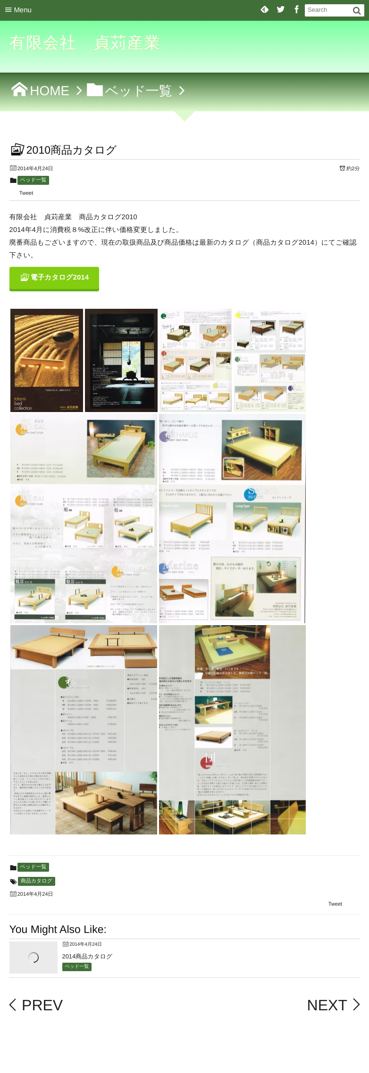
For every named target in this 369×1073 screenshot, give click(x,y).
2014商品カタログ (87, 956)
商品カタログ (36, 881)
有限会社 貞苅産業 (85, 43)
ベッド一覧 (33, 180)
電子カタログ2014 (60, 277)
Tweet (26, 193)
